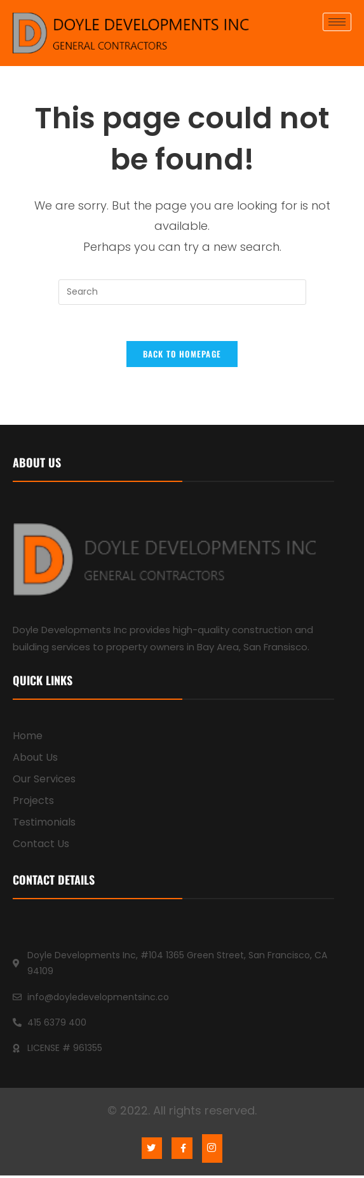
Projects (33, 803)
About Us (35, 760)
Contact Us (41, 847)
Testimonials (44, 825)
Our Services (44, 782)
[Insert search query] (182, 292)
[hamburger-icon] (337, 22)
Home (28, 739)
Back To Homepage (182, 356)
